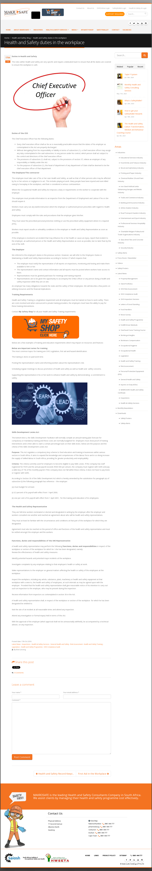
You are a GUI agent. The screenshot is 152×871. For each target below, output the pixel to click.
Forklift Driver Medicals (129, 325)
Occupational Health (128, 351)
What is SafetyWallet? (133, 100)
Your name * (16, 692)
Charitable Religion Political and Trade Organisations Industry (131, 233)
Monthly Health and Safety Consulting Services (133, 87)
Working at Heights (127, 335)
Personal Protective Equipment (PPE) (131, 372)
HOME (87, 855)
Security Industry (126, 248)
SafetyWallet (103, 30)
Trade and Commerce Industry (131, 198)
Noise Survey (125, 315)
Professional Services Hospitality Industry (131, 224)
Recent (140, 66)
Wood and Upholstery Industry (132, 168)
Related (120, 66)
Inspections (26, 644)
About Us (90, 8)
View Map (93, 821)
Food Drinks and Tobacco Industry (133, 163)
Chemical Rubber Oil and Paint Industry (130, 179)
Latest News (16, 644)
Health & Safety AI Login (138, 8)
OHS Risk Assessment (128, 289)
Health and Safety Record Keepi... (55, 773)
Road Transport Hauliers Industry (133, 213)
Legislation (16, 647)
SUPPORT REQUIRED (115, 14)
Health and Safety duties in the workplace (50, 38)
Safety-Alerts (122, 253)
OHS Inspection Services (129, 299)
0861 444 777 (136, 855)
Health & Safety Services (56, 30)
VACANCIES (127, 30)
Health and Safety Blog (21, 38)
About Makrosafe (21, 30)
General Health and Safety (59, 644)
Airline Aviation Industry (129, 208)
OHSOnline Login (103, 8)
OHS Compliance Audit (52, 647)
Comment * (16, 700)
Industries (38, 30)
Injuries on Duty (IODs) (128, 385)
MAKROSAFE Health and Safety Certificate (130, 391)
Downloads (121, 413)
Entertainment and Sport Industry (133, 218)
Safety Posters (122, 268)
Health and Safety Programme (32, 647)
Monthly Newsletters (125, 408)
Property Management (129, 279)
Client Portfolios (126, 284)
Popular (130, 66)
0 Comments (19, 673)
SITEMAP (123, 855)
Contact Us (80, 8)
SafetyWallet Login (119, 8)
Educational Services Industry (131, 158)
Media (74, 30)
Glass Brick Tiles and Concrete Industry (130, 241)
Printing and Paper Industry (130, 173)
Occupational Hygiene (128, 346)
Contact (115, 30)
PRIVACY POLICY (109, 855)
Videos (120, 263)
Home (8, 30)
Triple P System (131, 74)
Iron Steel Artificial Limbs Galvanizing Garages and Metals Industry (130, 189)
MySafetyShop (87, 30)
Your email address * (71, 692)
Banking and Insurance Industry (132, 203)
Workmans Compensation (130, 340)
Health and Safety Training (93, 644)
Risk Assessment (76, 644)
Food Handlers (126, 310)
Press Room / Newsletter (126, 258)
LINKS (96, 855)
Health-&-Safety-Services (40, 644)
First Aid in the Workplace (93, 773)
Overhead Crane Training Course (132, 330)
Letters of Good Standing (129, 304)
